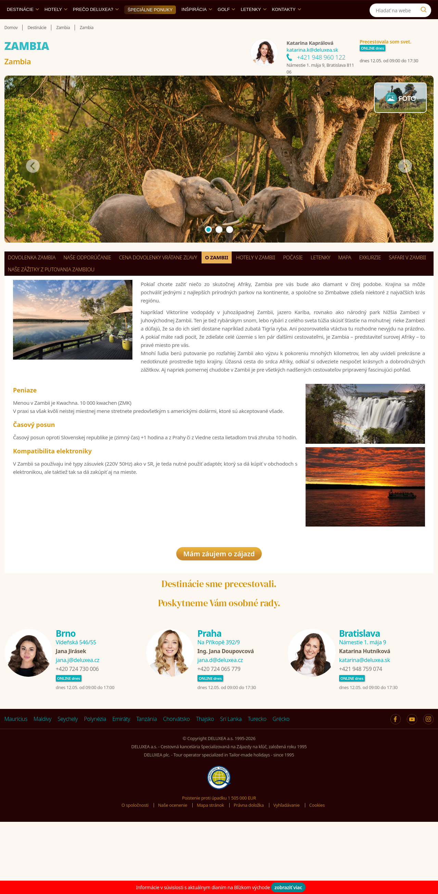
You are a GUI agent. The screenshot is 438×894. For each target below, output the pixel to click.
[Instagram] (425, 8)
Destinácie (23, 25)
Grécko (281, 779)
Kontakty (286, 25)
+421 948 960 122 (321, 73)
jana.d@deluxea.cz (220, 721)
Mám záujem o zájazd (219, 614)
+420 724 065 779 (219, 730)
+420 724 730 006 (77, 730)
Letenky (253, 25)
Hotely (55, 25)
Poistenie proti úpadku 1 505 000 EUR (219, 858)
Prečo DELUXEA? (96, 25)
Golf (226, 25)
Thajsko (205, 779)
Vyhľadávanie (286, 866)
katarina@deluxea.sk (364, 721)
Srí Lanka (231, 779)
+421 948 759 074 (360, 730)
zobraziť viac (288, 887)
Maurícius (15, 779)
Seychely (67, 779)
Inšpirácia (196, 25)
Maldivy (42, 779)
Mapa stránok (210, 866)
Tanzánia (146, 779)
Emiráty (121, 779)
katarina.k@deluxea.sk (312, 65)
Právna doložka (249, 866)
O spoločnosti (135, 866)
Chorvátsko (176, 779)
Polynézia (95, 779)
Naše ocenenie (172, 866)
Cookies (317, 866)
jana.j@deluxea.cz (77, 721)
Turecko (257, 779)
